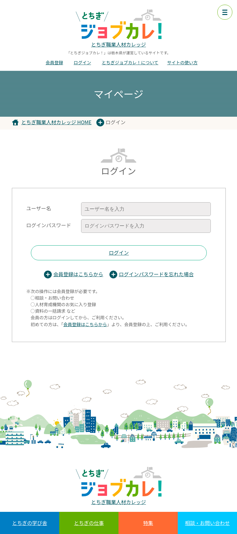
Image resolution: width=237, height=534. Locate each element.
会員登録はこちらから (78, 274)
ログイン (82, 62)
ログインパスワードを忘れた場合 (156, 274)
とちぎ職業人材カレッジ (118, 44)
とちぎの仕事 (89, 523)
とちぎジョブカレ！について (130, 62)
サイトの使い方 (182, 62)
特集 (148, 523)
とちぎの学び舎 (29, 523)
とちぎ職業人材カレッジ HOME (56, 122)
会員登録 (54, 62)
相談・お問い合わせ (207, 523)
